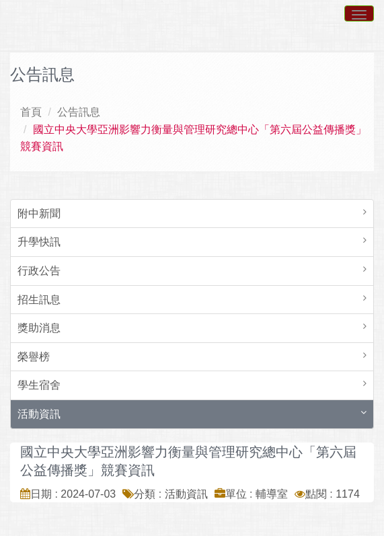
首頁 (31, 112)
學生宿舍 (39, 385)
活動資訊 (39, 414)
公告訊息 (78, 112)
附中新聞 (39, 213)
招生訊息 (39, 299)
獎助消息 (39, 328)
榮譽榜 (33, 356)
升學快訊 (39, 241)
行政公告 (39, 270)
